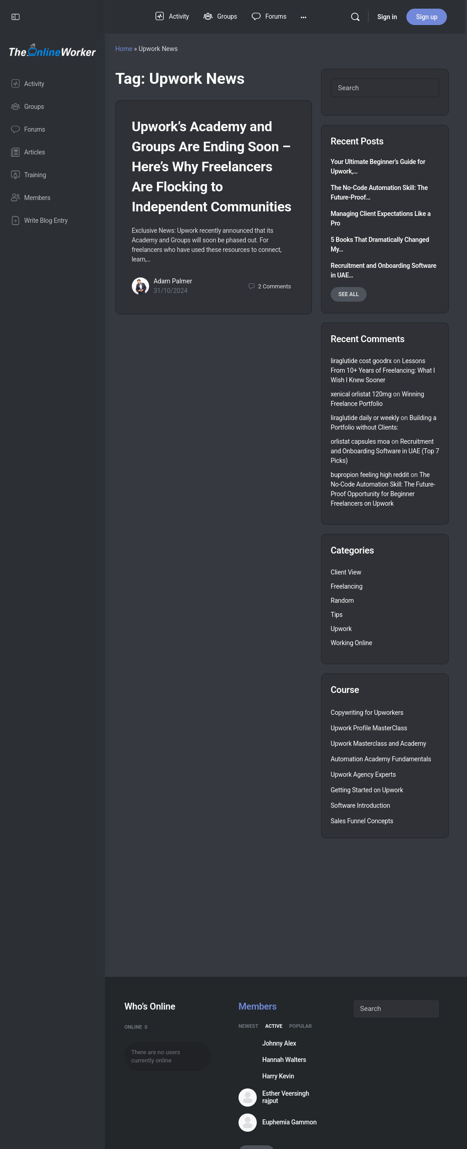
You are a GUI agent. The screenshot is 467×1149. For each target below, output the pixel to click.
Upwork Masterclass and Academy (378, 743)
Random (342, 600)
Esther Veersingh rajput (291, 1097)
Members (263, 1006)
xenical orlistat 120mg (361, 394)
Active (279, 1026)
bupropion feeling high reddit (370, 474)
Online (144, 1027)
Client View (346, 572)
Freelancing (347, 586)
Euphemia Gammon (295, 1122)
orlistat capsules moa (360, 441)
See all (348, 294)
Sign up (428, 17)
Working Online (351, 642)
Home (131, 48)
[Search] (357, 16)
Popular (306, 1026)
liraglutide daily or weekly (365, 417)
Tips (336, 614)
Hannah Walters (289, 1059)
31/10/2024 (178, 311)
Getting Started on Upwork (367, 790)
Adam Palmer (180, 301)
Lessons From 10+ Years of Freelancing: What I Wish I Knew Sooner (383, 370)
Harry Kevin (284, 1076)
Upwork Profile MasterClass (369, 728)
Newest (254, 1026)
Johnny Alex (284, 1043)
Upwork (341, 628)
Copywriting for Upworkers (367, 712)
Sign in (389, 17)
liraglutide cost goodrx (361, 360)
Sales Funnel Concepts (362, 821)
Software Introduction (360, 805)
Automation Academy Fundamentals (381, 759)
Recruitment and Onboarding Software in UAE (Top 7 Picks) (385, 451)
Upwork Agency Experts (363, 774)
